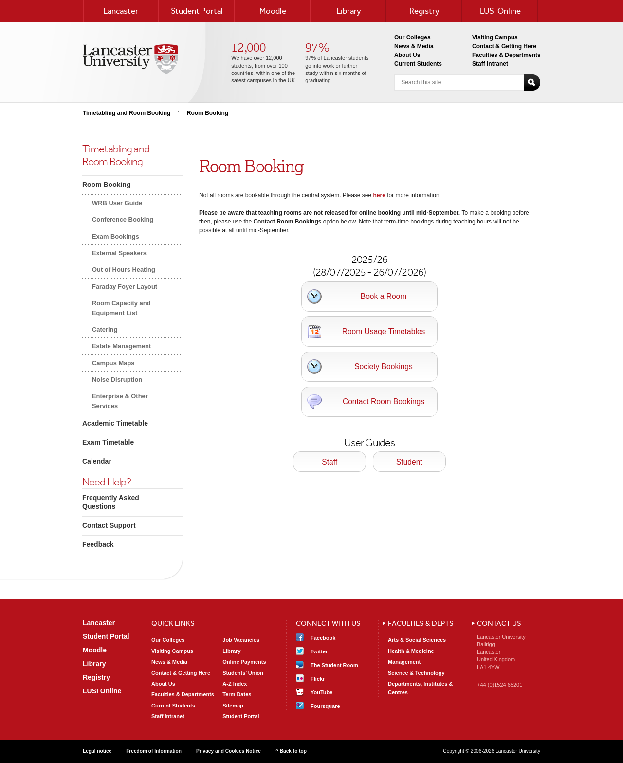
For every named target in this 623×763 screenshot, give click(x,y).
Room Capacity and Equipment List (121, 307)
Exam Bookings (115, 236)
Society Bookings (383, 366)
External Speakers (119, 253)
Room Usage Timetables (383, 331)
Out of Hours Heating (123, 269)
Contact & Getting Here (504, 46)
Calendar (96, 461)
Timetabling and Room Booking (126, 113)
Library (348, 11)
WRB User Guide (117, 202)
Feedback (98, 544)
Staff (329, 462)
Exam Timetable (108, 442)
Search (532, 82)
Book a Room (383, 296)
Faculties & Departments (506, 55)
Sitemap (232, 705)
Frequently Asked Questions (110, 502)
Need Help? (106, 482)
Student (409, 462)
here (379, 195)
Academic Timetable (115, 423)
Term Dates (236, 694)
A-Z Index (234, 684)
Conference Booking (122, 219)
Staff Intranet (490, 63)
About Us (407, 55)
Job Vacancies (240, 640)
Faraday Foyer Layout (124, 286)
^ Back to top (291, 751)
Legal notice (97, 751)
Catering (104, 329)
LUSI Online (500, 11)
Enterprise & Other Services (120, 400)
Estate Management (121, 346)
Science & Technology (416, 673)
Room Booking (207, 113)
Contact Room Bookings (383, 401)
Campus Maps (113, 363)
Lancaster (120, 11)
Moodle (272, 11)
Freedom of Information (154, 751)
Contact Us (499, 623)
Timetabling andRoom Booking (115, 155)
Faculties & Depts (421, 623)
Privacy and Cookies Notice (228, 751)
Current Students (418, 63)
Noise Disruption (117, 379)
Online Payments (244, 662)
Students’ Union (242, 673)
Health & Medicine (411, 651)
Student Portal (197, 11)
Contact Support (109, 525)
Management (404, 662)
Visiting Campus (495, 37)
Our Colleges (412, 37)
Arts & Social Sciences (417, 640)
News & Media (414, 46)
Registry (424, 11)
